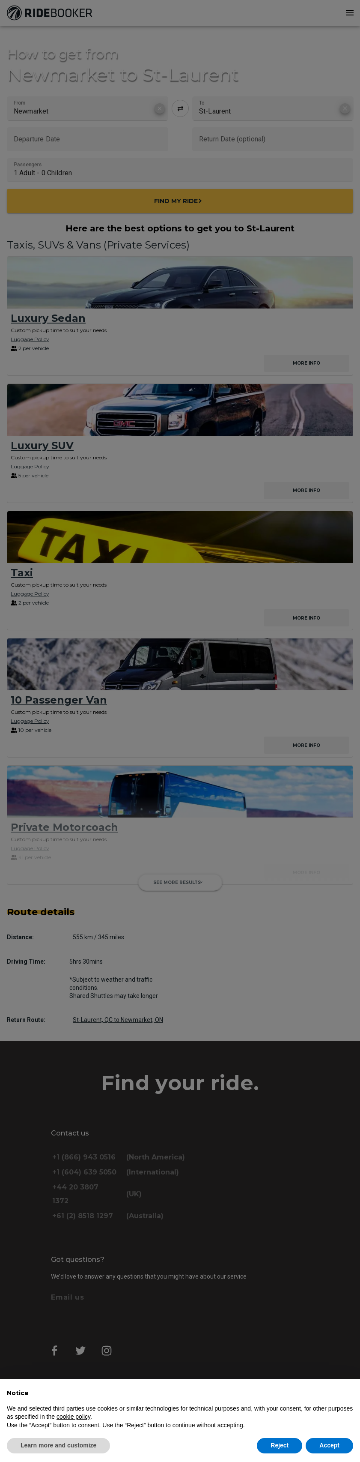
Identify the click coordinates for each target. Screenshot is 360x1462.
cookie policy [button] (73, 1416)
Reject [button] (280, 1445)
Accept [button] (329, 1445)
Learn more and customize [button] (58, 1445)
